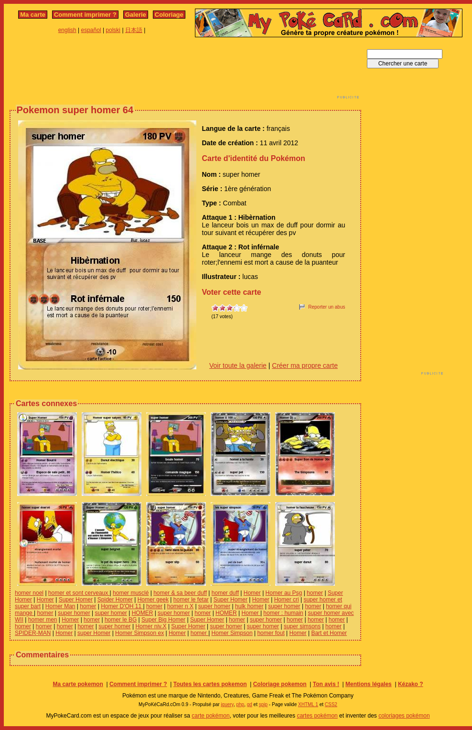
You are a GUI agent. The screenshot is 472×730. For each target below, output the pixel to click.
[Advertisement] (185, 70)
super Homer (93, 633)
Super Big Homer (163, 619)
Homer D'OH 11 (122, 606)
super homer (214, 606)
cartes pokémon (317, 715)
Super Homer (76, 599)
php (240, 704)
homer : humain (283, 613)
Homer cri (286, 599)
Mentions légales (368, 684)
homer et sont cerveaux (79, 593)
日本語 (133, 30)
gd (249, 704)
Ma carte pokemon (78, 684)
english (67, 30)
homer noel (29, 593)
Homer (252, 593)
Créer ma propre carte (305, 365)
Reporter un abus (326, 307)
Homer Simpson (232, 633)
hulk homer (249, 606)
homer (315, 593)
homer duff (225, 593)
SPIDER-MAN (33, 633)
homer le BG (121, 619)
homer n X (180, 606)
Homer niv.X (150, 626)
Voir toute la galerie (238, 365)
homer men (42, 619)
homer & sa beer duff (180, 593)
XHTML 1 (308, 704)
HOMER (142, 613)
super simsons (302, 626)
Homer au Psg (284, 593)
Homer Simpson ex (139, 633)
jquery (227, 704)
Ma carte (32, 14)
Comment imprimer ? (85, 14)
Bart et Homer (329, 633)
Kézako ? (410, 684)
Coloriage (169, 14)
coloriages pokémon (403, 715)
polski (113, 30)
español (91, 30)
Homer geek (153, 599)
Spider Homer (115, 599)
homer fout (270, 633)
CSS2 (331, 704)
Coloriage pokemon (280, 684)
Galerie (135, 14)
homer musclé (131, 593)
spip (263, 704)
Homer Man (60, 606)
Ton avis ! (326, 684)
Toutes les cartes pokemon (210, 684)
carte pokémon (210, 715)
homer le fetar (191, 599)
